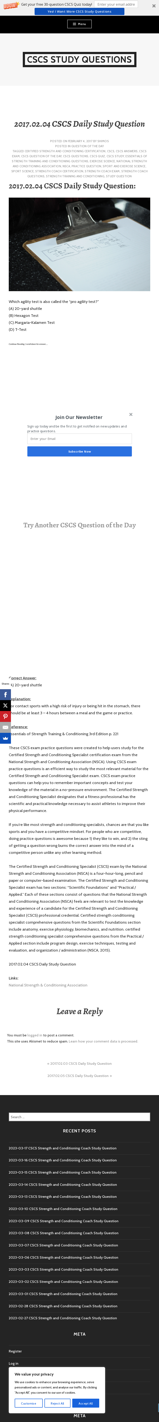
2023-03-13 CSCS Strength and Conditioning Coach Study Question (63, 1197)
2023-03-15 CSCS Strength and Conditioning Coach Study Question (63, 1172)
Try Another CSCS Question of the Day (79, 525)
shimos (103, 141)
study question (119, 176)
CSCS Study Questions (79, 59)
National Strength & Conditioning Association (48, 985)
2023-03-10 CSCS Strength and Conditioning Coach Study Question (63, 1209)
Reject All (57, 1403)
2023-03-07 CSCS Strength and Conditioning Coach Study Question (63, 1245)
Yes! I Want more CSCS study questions (79, 11)
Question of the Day (87, 146)
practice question (86, 166)
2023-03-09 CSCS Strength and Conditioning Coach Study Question (63, 1221)
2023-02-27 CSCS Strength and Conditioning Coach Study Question (63, 1318)
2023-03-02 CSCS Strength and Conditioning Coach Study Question (63, 1282)
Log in (13, 1363)
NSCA (66, 166)
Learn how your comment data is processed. (103, 1041)
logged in (34, 1035)
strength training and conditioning (75, 176)
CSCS (111, 151)
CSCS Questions (75, 156)
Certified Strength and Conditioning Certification (65, 151)
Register (15, 1351)
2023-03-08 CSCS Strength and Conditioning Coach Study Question (63, 1233)
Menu (82, 24)
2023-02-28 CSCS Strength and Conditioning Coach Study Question (63, 1306)
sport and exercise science (124, 166)
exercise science (102, 161)
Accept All (86, 1403)
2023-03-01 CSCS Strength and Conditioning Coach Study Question (63, 1294)
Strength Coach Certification (59, 171)
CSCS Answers (127, 151)
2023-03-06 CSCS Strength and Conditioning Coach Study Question (63, 1257)
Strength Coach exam (102, 171)
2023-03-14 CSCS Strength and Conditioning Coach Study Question (63, 1185)
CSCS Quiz (97, 156)
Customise (28, 1403)
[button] (79, 8)
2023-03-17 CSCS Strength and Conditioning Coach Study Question (63, 1148)
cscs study (115, 156)
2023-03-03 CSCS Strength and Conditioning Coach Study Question (63, 1269)
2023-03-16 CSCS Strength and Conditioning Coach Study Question (63, 1160)
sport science (22, 171)
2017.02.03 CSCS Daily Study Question (81, 1063)
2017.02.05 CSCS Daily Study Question (78, 1076)
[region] (57, 1390)
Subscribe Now (79, 451)
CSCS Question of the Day (41, 156)
